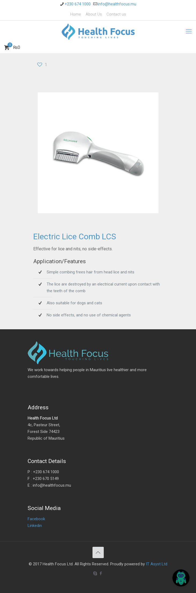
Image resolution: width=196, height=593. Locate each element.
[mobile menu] (188, 31)
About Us (94, 14)
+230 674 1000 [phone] (78, 4)
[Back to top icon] (98, 552)
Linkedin (35, 525)
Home (75, 14)
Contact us (116, 14)
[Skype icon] (95, 573)
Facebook (36, 518)
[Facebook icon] (101, 573)
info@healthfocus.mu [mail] (117, 4)
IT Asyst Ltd (156, 564)
